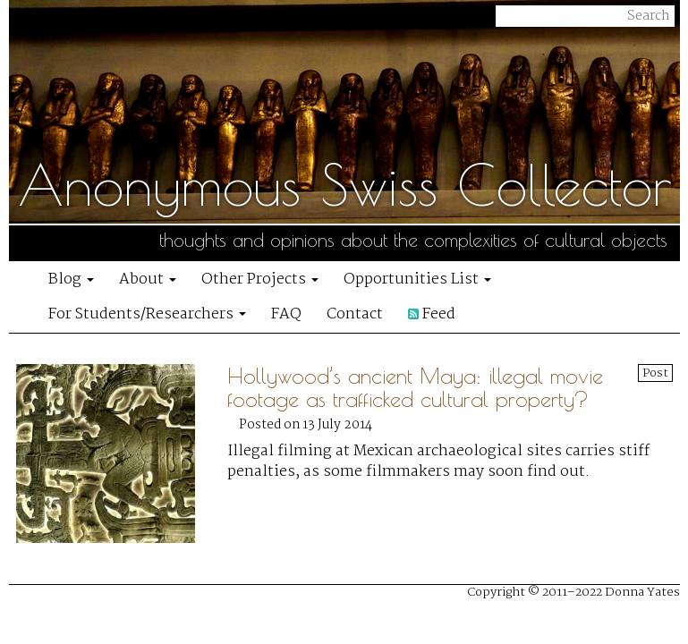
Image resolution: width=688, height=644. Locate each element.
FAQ (286, 314)
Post (655, 373)
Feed (431, 314)
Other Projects (260, 279)
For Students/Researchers (147, 314)
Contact (355, 314)
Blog (71, 279)
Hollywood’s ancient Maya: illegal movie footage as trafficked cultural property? (415, 387)
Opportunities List (417, 279)
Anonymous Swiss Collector (345, 184)
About (147, 279)
